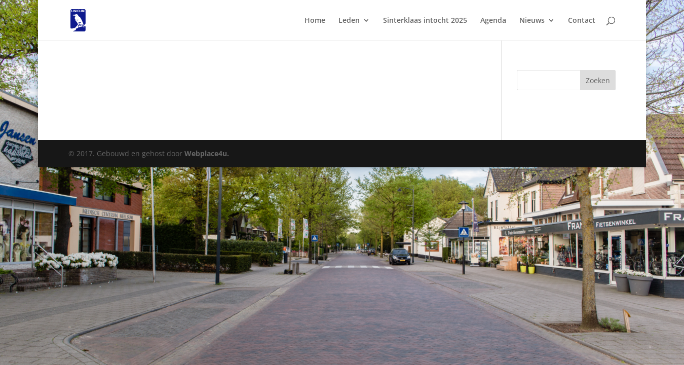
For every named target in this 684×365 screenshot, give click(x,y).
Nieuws (532, 21)
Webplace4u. (206, 153)
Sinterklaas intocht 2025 (425, 21)
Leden (349, 21)
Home (315, 21)
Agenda (493, 21)
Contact (581, 21)
